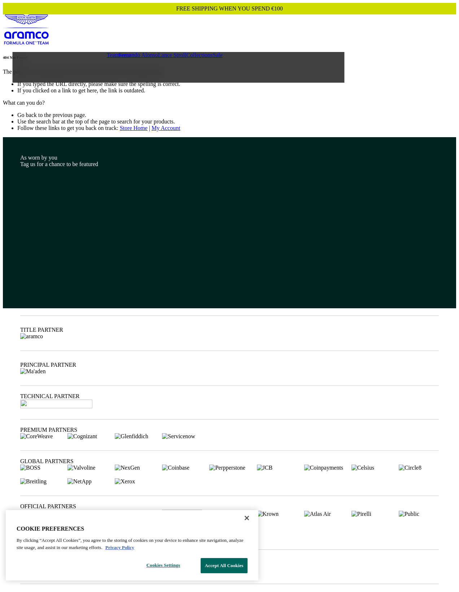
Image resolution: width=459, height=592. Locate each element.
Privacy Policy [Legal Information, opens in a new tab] (119, 547)
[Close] (247, 518)
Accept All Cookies (224, 565)
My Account (166, 128)
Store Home (134, 128)
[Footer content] (229, 363)
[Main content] (229, 93)
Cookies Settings (163, 565)
